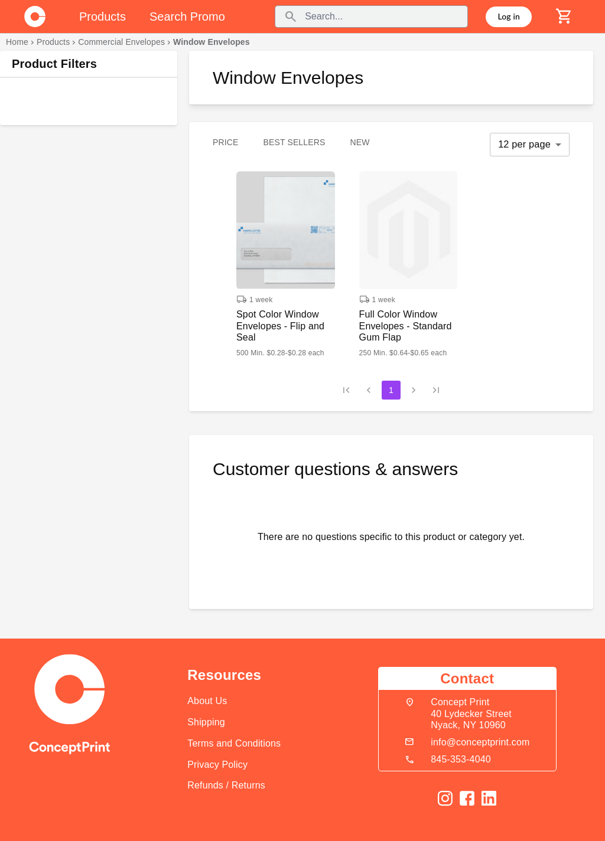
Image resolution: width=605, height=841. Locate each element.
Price (226, 142)
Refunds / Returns (226, 785)
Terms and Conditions (234, 743)
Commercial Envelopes (121, 42)
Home (17, 42)
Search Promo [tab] (187, 16)
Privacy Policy (217, 765)
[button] (285, 264)
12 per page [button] (524, 144)
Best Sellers (295, 142)
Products (53, 42)
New (359, 142)
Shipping (206, 722)
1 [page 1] (391, 390)
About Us (207, 701)
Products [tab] (102, 16)
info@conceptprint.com (480, 742)
